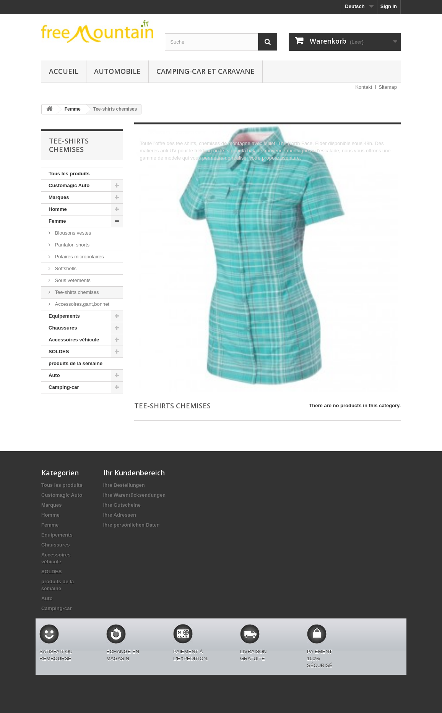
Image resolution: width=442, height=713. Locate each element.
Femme (57, 221)
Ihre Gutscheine (122, 505)
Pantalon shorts (71, 245)
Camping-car (64, 387)
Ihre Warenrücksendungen (134, 495)
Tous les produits (69, 173)
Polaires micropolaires (79, 256)
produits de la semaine (75, 363)
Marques (59, 197)
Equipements (64, 316)
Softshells (65, 268)
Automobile (117, 71)
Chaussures (63, 328)
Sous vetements (72, 280)
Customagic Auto (69, 185)
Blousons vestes (72, 233)
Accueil (63, 71)
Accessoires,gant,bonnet (81, 304)
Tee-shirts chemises (76, 292)
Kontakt (363, 87)
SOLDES (59, 351)
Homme (58, 209)
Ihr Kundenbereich (134, 472)
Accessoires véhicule (74, 340)
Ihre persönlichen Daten (131, 525)
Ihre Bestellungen (124, 485)
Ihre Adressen (119, 515)
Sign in (388, 6)
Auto (54, 375)
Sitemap (388, 87)
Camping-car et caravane (205, 71)
